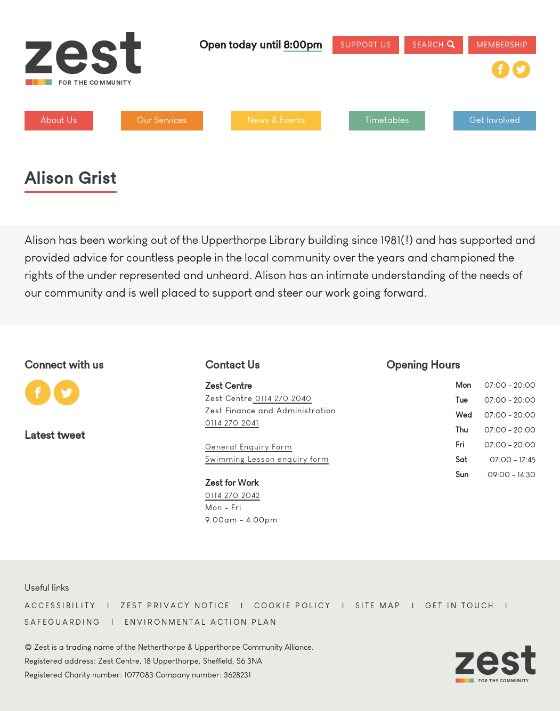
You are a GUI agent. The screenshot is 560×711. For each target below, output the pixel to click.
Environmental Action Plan (201, 621)
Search (428, 44)
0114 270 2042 (232, 495)
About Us (58, 120)
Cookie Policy (292, 605)
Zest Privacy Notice (175, 605)
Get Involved (494, 120)
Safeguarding (63, 621)
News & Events (276, 120)
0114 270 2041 (232, 422)
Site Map (378, 605)
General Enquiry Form (248, 446)
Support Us (365, 44)
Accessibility (60, 605)
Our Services (162, 120)
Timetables (387, 120)
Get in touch (459, 605)
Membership (502, 44)
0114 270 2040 (282, 398)
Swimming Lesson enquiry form (267, 458)
